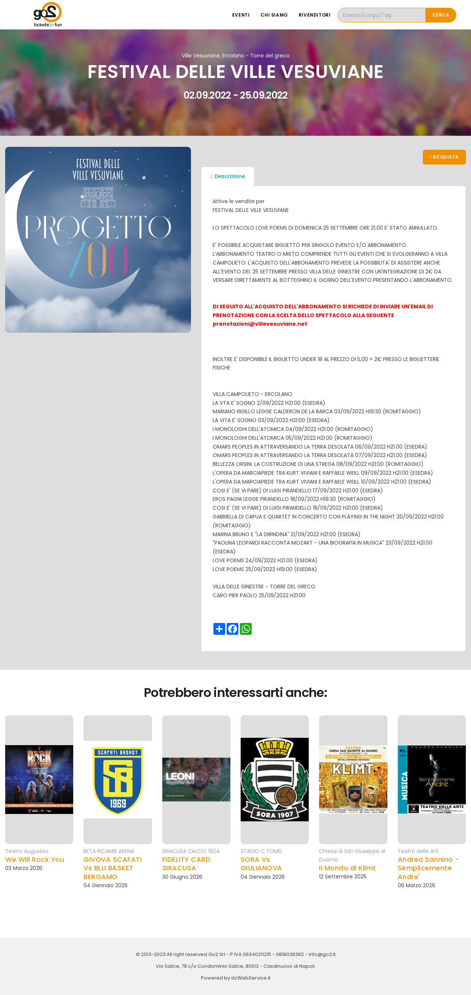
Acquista (444, 157)
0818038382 (290, 954)
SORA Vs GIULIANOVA (261, 864)
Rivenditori (315, 15)
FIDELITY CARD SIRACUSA (186, 864)
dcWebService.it (250, 977)
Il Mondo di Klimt (347, 867)
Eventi (241, 15)
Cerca (441, 15)
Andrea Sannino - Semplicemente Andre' (428, 868)
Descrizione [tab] (227, 176)
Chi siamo (274, 15)
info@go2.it (322, 954)
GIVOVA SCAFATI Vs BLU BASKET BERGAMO (113, 868)
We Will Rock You (34, 859)
